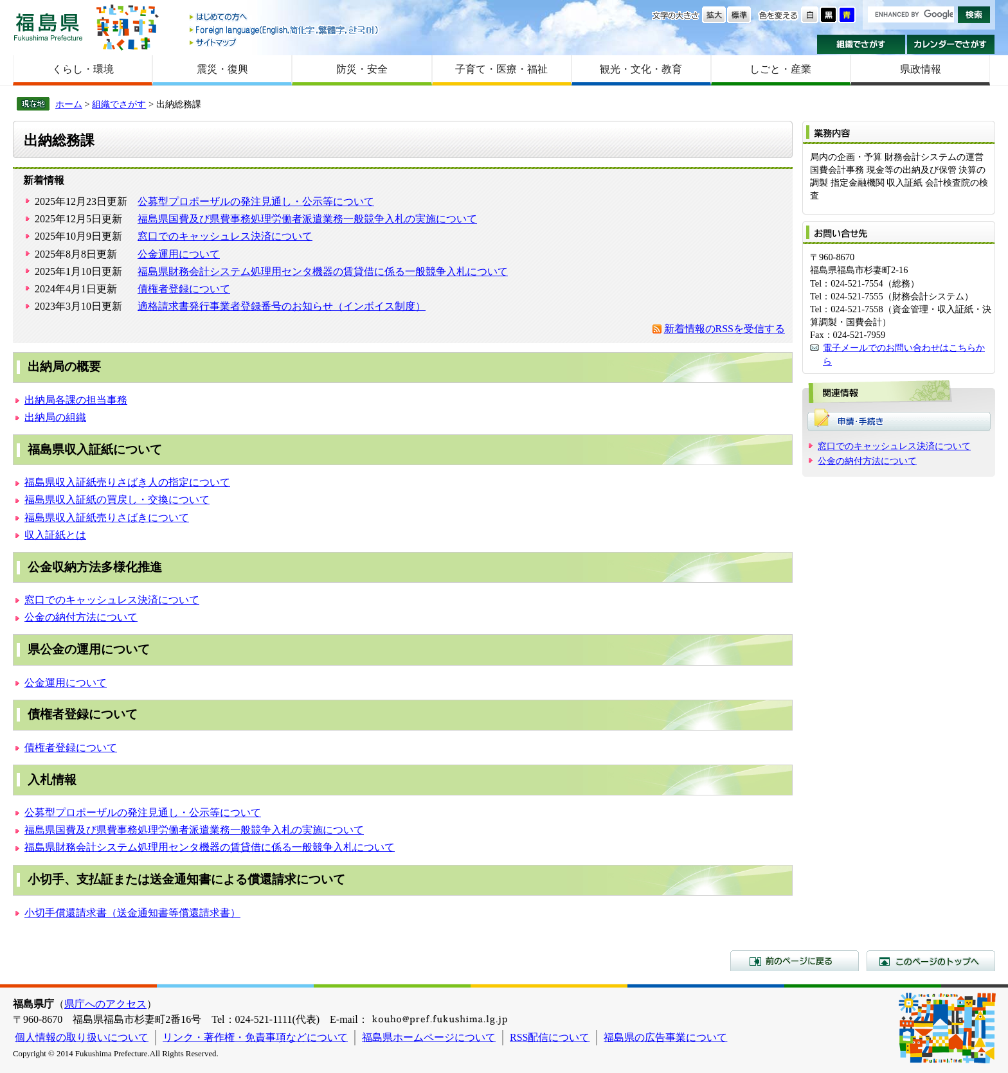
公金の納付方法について (81, 617)
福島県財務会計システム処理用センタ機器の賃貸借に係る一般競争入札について (323, 271)
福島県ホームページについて (429, 1037)
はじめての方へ (284, 18)
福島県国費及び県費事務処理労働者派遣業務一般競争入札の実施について (307, 218)
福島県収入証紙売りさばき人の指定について (127, 482)
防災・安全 (362, 69)
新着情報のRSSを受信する (724, 328)
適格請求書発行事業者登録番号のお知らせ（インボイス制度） (282, 306)
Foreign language (284, 30)
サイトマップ (284, 42)
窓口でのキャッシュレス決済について (225, 236)
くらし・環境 (83, 69)
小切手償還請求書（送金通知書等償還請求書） (132, 912)
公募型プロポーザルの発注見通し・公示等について (256, 201)
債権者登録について (184, 288)
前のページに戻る (794, 960)
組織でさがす (861, 44)
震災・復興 (222, 69)
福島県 (48, 27)
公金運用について (179, 254)
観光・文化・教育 (641, 69)
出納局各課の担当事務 (75, 400)
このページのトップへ (931, 960)
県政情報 (920, 69)
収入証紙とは (55, 534)
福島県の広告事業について (665, 1037)
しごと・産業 (780, 69)
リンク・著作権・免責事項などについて (255, 1037)
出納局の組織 (55, 417)
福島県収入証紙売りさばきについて (106, 517)
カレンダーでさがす (951, 44)
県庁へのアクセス (105, 1003)
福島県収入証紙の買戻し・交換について (117, 499)
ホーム (68, 104)
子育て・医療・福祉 (501, 69)
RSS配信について (550, 1037)
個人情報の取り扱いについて (81, 1037)
